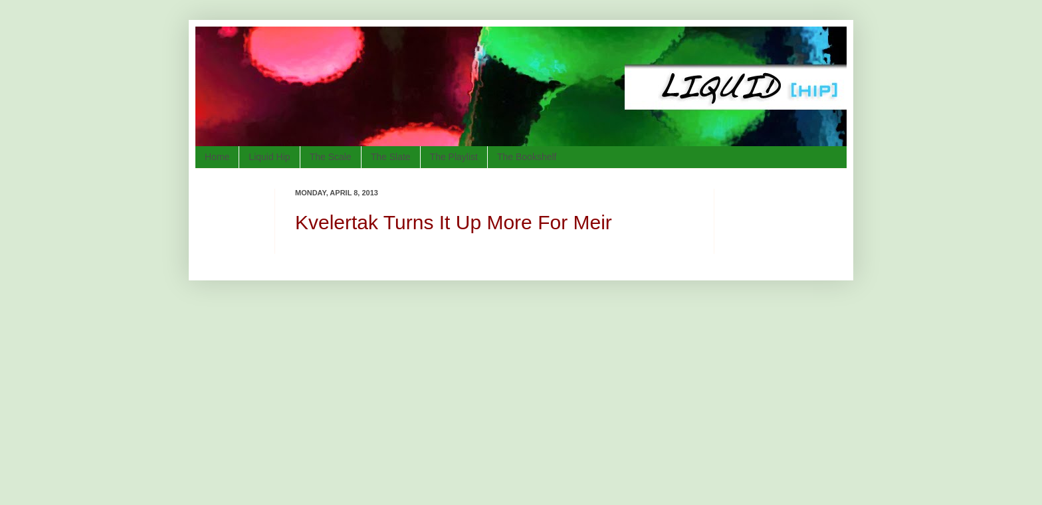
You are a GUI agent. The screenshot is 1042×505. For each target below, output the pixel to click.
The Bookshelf (527, 157)
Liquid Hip (269, 157)
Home (217, 157)
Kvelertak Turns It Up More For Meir (453, 222)
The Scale (331, 157)
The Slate (391, 157)
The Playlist (454, 157)
